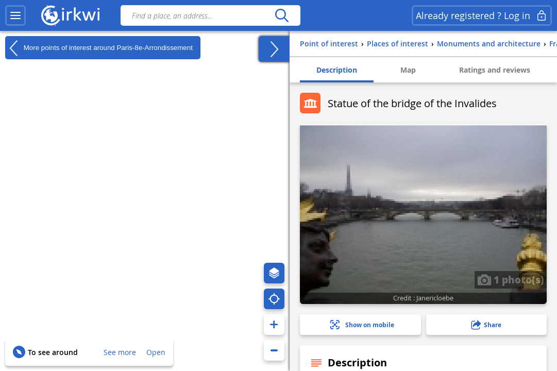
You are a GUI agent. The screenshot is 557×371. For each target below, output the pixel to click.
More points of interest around (99, 48)
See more (120, 352)
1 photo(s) (510, 279)
